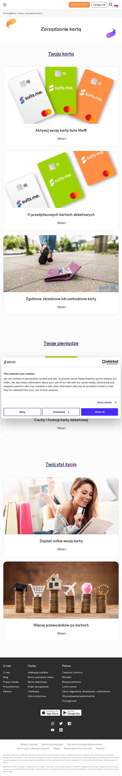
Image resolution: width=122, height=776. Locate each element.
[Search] (110, 5)
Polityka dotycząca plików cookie (84, 744)
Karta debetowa (37, 682)
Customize (61, 412)
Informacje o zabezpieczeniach (33, 748)
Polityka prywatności (52, 744)
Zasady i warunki (28, 744)
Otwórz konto (79, 4)
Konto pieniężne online (41, 677)
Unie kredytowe (37, 696)
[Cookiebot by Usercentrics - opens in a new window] (104, 362)
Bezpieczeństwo (71, 682)
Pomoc (21, 13)
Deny (22, 412)
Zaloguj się (99, 4)
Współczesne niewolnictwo (78, 748)
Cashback (33, 691)
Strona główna (9, 13)
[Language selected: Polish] (115, 5)
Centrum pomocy (72, 672)
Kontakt (66, 677)
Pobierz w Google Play (71, 713)
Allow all (100, 412)
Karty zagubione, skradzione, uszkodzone (86, 691)
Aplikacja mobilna (38, 672)
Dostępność (69, 701)
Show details (104, 402)
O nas (6, 672)
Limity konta (69, 686)
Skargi (57, 748)
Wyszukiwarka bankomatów (78, 696)
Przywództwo (11, 686)
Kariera (7, 691)
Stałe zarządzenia (38, 686)
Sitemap (100, 748)
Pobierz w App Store (50, 713)
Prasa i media (10, 682)
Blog (5, 677)
